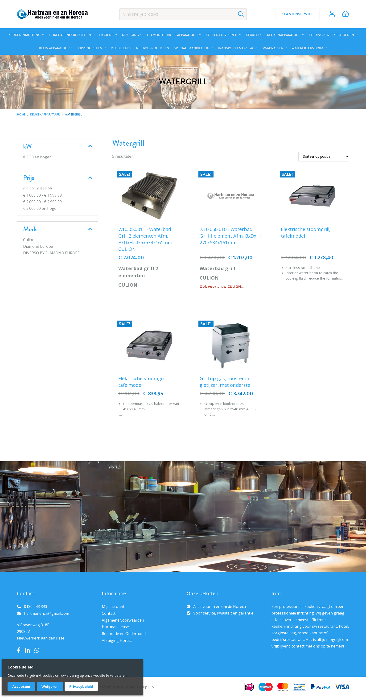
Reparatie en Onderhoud (124, 633)
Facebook (19, 650)
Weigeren (49, 686)
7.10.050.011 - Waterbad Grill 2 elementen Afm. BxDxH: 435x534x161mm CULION (145, 239)
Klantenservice (297, 14)
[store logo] (52, 14)
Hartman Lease (115, 626)
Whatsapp (36, 650)
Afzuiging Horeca (117, 640)
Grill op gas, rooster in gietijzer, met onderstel (225, 381)
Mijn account (113, 606)
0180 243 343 (35, 606)
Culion (28, 239)
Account (332, 14)
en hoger (37, 157)
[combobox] (183, 14)
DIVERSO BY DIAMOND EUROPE (51, 253)
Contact (108, 613)
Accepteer (21, 686)
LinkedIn (27, 650)
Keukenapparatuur (45, 114)
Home (21, 114)
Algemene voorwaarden (123, 620)
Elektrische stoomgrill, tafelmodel (305, 232)
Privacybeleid (81, 686)
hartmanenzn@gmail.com (46, 613)
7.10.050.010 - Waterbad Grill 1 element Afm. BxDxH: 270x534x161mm (230, 236)
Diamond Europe (38, 246)
